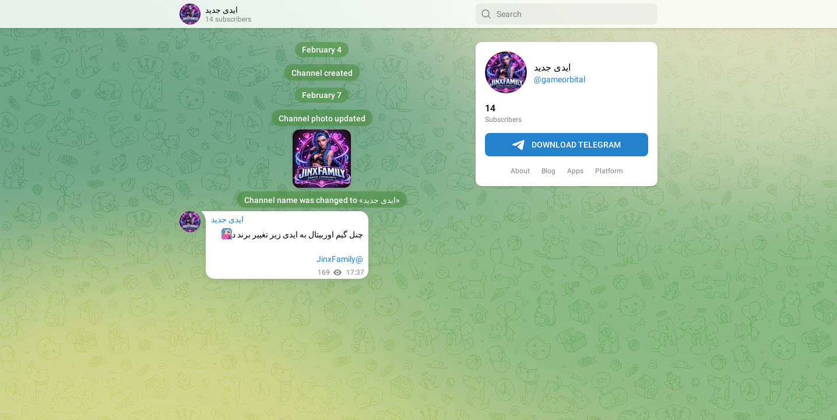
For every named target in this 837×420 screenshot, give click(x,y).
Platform (609, 171)
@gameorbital (559, 79)
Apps (575, 171)
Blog (548, 171)
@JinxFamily (339, 259)
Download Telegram (566, 145)
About (520, 171)
